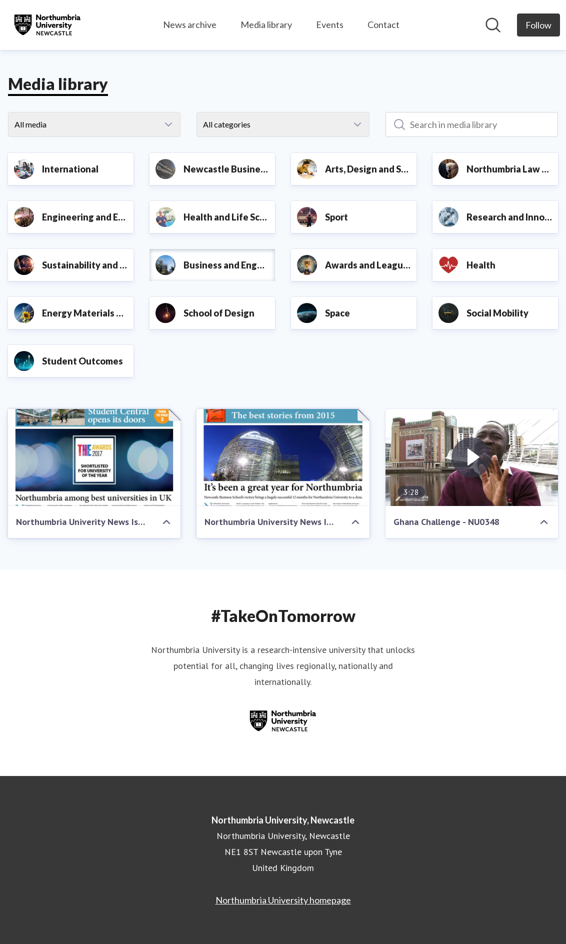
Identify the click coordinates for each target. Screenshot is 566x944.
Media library (266, 24)
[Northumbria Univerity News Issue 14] (94, 457)
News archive (189, 24)
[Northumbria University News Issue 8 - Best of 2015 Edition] (282, 457)
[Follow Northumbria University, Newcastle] (538, 25)
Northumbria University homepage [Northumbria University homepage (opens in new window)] (283, 900)
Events (330, 24)
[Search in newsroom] (493, 25)
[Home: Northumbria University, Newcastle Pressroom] (47, 25)
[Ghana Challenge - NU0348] (472, 457)
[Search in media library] (472, 124)
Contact (384, 24)
